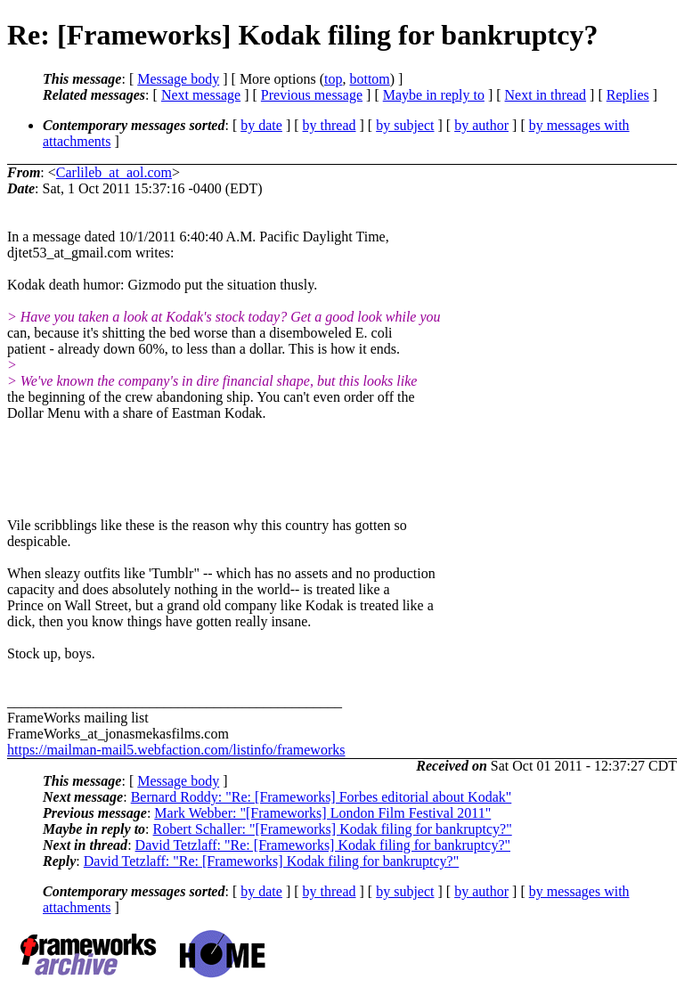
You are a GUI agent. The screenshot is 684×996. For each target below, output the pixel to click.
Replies (628, 94)
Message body (178, 78)
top (333, 78)
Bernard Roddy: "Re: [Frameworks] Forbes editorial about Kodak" (321, 796)
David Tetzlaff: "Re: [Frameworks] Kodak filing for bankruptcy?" (322, 845)
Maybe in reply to (433, 94)
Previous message (311, 94)
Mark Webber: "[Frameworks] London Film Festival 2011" (322, 812)
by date (261, 125)
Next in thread (546, 94)
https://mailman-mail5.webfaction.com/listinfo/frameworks (176, 749)
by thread (329, 125)
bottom (369, 78)
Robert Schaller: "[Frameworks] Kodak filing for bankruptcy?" (332, 829)
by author (481, 125)
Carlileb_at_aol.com (114, 172)
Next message (200, 94)
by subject (405, 125)
